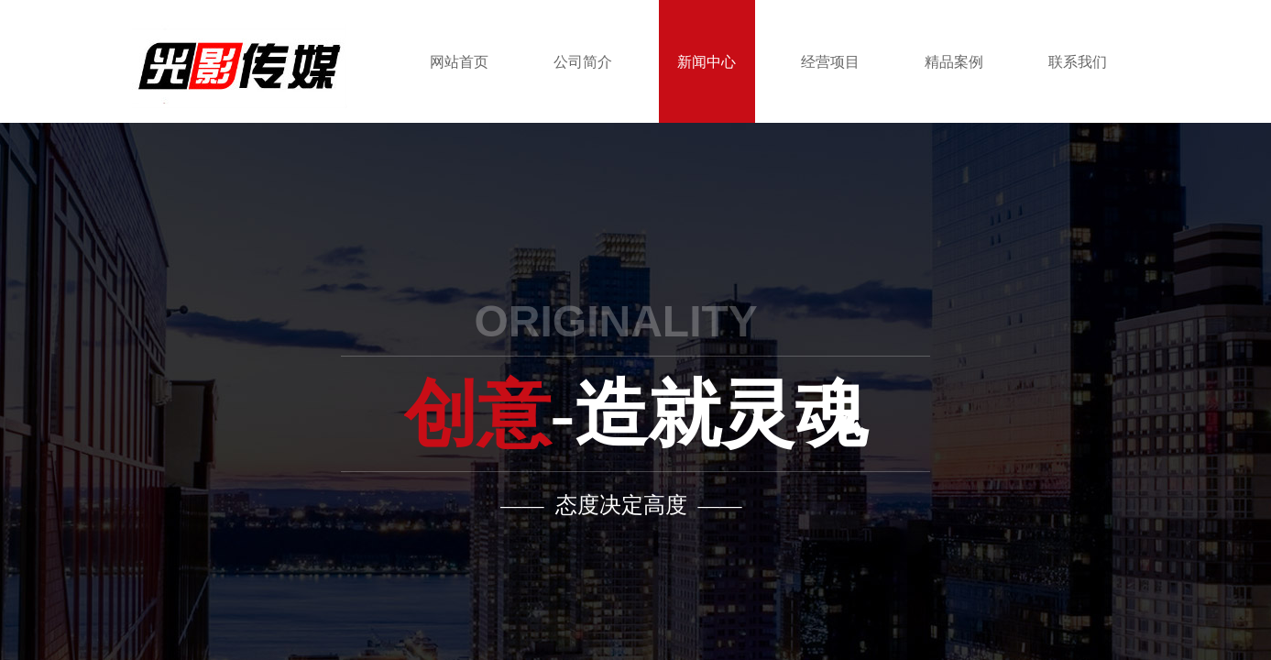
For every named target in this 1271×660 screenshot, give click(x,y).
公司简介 (582, 62)
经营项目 (830, 62)
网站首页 (459, 62)
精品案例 (954, 62)
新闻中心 (706, 62)
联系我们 (1077, 62)
